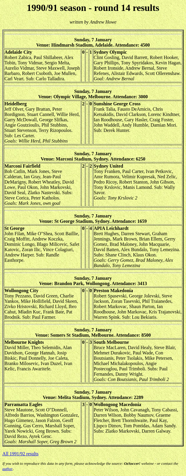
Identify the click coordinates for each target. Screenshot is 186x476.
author (7, 469)
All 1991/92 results (20, 453)
